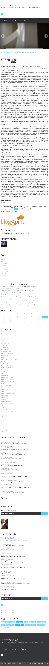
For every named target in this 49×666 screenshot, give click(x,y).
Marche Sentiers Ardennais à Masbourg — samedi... (14, 297)
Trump (2, 424)
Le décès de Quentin (6, 571)
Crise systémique (5, 343)
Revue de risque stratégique (8, 582)
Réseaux (3, 418)
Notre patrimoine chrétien (13, 442)
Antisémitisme (4, 335)
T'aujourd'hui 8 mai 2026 (7, 294)
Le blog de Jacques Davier (32, 299)
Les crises (3, 383)
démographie (4, 627)
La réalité (9, 486)
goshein (3, 442)
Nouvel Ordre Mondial (6, 403)
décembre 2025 (5, 265)
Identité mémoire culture (7, 365)
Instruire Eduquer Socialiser (8, 367)
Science (3, 420)
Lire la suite (27, 233)
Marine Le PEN (4, 391)
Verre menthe (29, 290)
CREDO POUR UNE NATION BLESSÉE (10, 566)
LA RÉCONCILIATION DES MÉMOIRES (10, 538)
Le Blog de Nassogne (34, 297)
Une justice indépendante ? (7, 52)
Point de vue (4, 405)
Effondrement (4, 355)
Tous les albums (4, 249)
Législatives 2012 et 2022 (7, 379)
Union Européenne (5, 430)
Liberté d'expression (6, 385)
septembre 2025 (5, 272)
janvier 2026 (4, 263)
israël (25, 622)
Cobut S (3, 469)
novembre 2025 (5, 268)
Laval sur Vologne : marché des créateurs (11, 301)
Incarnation (17, 288)
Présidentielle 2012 (5, 409)
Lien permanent (6, 206)
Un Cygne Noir (4, 428)
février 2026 (4, 261)
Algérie (8, 464)
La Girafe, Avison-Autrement (31, 301)
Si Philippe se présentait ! (13, 453)
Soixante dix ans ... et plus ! (7, 549)
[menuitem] (5, 20)
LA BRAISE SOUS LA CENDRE (8, 587)
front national (8, 209)
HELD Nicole (4, 491)
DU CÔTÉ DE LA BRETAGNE (8, 292)
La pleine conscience (6, 577)
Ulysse (8, 475)
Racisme (3, 413)
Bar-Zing (18, 294)
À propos (23, 20)
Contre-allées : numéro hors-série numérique (12, 290)
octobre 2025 (4, 269)
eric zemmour (41, 625)
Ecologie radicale (5, 349)
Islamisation (4, 371)
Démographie (4, 347)
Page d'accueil (18, 52)
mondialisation (4, 399)
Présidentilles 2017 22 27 (7, 412)
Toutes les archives (5, 278)
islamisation (19, 622)
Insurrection (4, 369)
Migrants (3, 397)
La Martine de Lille (5, 375)
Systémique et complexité (7, 422)
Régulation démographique (29, 52)
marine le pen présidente (7, 622)
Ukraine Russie (4, 426)
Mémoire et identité (12, 480)
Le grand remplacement (7, 377)
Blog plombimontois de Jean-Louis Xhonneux (25, 303)
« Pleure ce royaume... (6, 544)
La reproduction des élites (7, 555)
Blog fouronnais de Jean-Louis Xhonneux (35, 305)
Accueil (5, 20)
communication (5, 339)
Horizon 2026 (4, 363)
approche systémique (7, 625)
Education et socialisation (7, 353)
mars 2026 (3, 259)
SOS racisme (9, 59)
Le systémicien (9, 5)
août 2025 (3, 274)
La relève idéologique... (6, 288)
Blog (2, 337)
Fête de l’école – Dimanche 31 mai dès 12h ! (12, 305)
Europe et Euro (4, 357)
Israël (2, 373)
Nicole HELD (4, 458)
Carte (4, 498)
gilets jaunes (4, 361)
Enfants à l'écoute (22, 292)
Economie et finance (6, 351)
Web (2, 432)
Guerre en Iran (4, 560)
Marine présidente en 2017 (7, 393)
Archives (14, 20)
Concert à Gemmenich (6, 303)
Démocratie (4, 345)
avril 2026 (3, 257)
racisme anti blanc (36, 208)
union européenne (30, 625)
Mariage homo (4, 389)
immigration (32, 622)
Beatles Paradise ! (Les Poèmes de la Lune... (12, 299)
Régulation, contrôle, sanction (8, 416)
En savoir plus (26, 664)
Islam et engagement (31, 286)
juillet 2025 (3, 276)
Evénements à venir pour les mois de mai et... (12, 286)
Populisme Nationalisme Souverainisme (11, 407)
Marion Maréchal (5, 395)
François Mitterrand (12, 469)
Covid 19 (3, 341)
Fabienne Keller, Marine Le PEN (9, 359)
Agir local (3, 333)
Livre (2, 387)
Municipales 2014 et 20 (6, 401)
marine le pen (20, 625)
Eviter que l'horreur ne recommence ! (16, 448)
